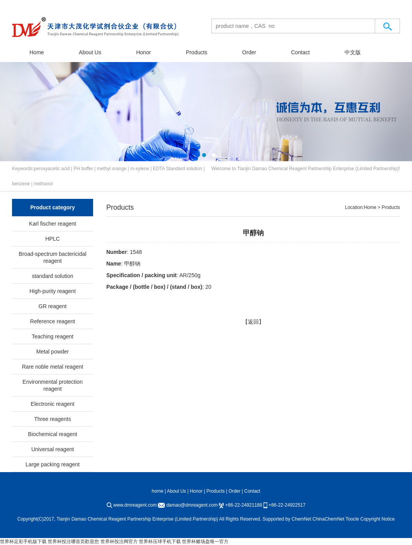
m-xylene (139, 168)
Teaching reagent (52, 336)
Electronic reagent (52, 404)
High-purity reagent (52, 291)
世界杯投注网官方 (119, 541)
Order (249, 52)
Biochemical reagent (52, 434)
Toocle (352, 519)
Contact (300, 52)
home (157, 491)
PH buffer (83, 168)
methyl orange (111, 168)
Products (196, 52)
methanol (43, 183)
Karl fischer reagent (52, 224)
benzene (21, 183)
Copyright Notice (377, 519)
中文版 (352, 52)
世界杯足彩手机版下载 (23, 541)
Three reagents (52, 419)
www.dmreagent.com (135, 505)
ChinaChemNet (328, 519)
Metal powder (52, 351)
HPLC (52, 239)
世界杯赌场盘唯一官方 (205, 541)
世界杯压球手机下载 (160, 541)
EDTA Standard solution (177, 168)
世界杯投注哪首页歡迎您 (73, 541)
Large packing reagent (53, 464)
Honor (143, 52)
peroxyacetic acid (52, 168)
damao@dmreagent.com (192, 505)
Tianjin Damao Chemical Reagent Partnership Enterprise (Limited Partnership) (317, 168)
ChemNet (302, 519)
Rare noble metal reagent (52, 367)
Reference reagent (52, 321)
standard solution (52, 276)
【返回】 (253, 322)
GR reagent (52, 306)
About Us (90, 52)
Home (36, 52)
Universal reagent (52, 449)
